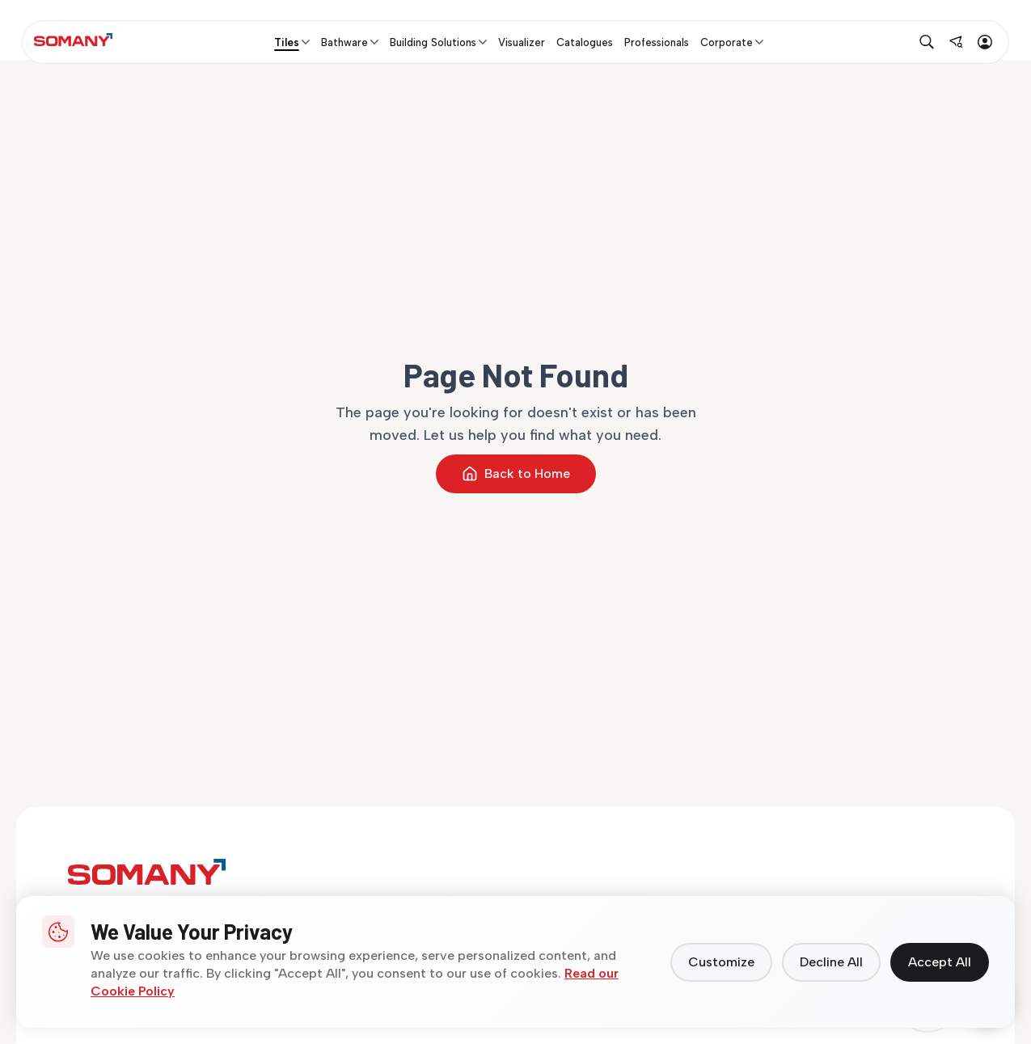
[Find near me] (956, 42)
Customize (721, 962)
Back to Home (516, 474)
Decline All (831, 962)
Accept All (939, 962)
